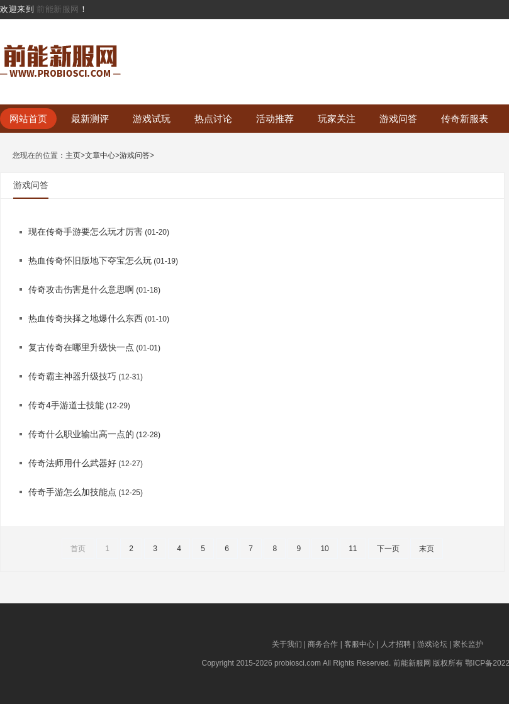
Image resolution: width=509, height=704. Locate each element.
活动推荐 (275, 118)
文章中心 (100, 156)
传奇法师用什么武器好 (72, 463)
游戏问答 (398, 118)
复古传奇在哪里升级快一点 (81, 347)
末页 (426, 548)
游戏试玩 (152, 118)
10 (324, 548)
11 (353, 548)
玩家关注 (336, 118)
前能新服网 (57, 9)
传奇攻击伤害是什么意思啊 (81, 289)
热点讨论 (213, 118)
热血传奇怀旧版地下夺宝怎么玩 (90, 260)
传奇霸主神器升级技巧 (72, 376)
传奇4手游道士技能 (66, 405)
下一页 (388, 548)
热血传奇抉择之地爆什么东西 (85, 318)
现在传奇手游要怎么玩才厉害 (85, 231)
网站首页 (28, 118)
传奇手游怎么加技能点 (72, 492)
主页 (73, 156)
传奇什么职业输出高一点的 (81, 434)
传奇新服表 (464, 118)
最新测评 (90, 118)
